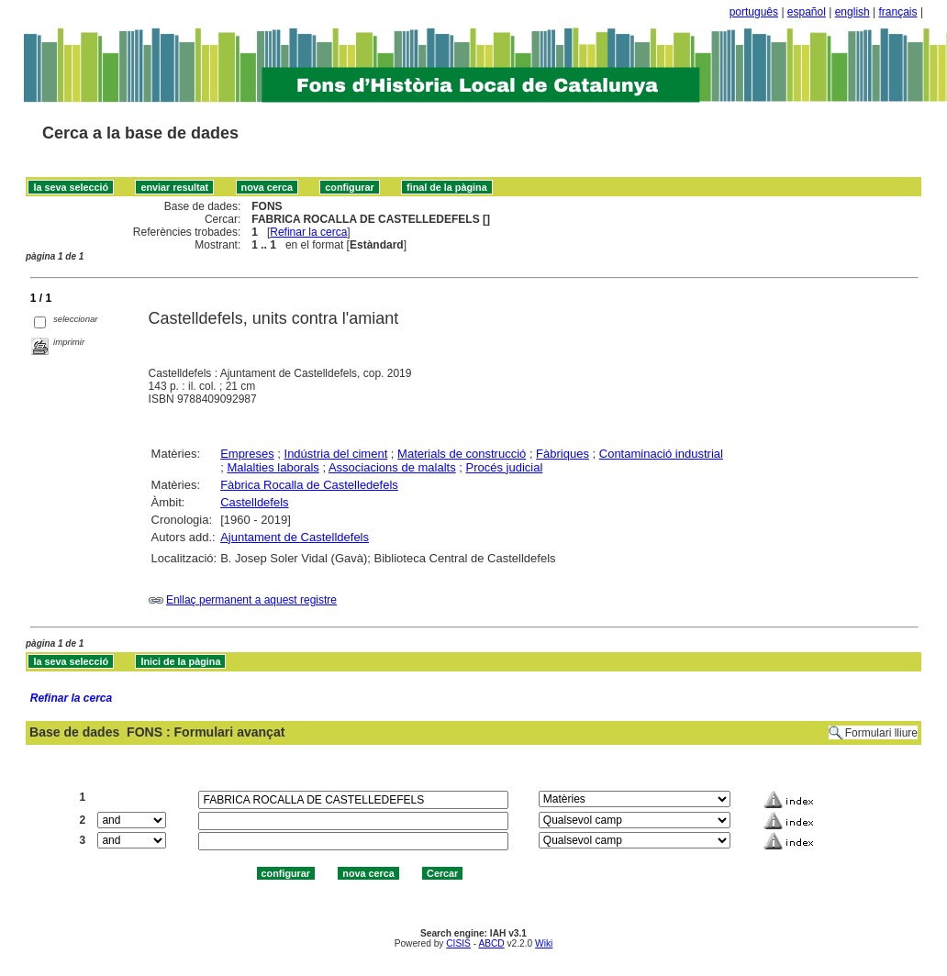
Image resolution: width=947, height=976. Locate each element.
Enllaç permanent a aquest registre (251, 599)
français (898, 12)
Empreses (247, 453)
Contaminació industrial (661, 453)
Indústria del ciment (336, 453)
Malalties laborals (272, 467)
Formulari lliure (881, 732)
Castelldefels (254, 502)
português (754, 12)
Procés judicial (504, 467)
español (806, 12)
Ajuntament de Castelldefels (294, 537)
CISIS (458, 943)
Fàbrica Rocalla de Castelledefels (309, 485)
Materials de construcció (461, 453)
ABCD (491, 943)
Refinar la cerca (308, 232)
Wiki (543, 943)
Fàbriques (562, 453)
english (852, 12)
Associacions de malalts (392, 467)
